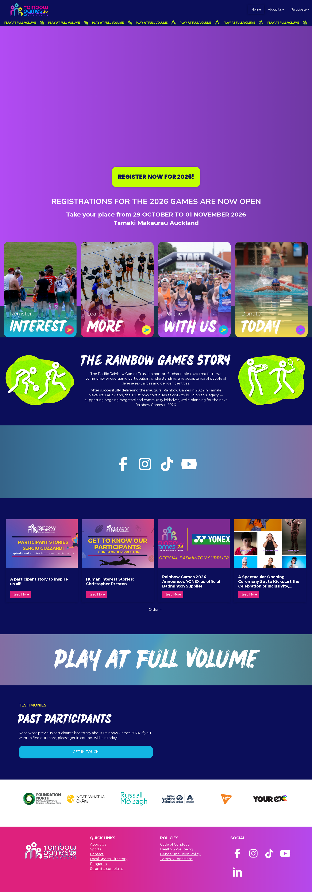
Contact (97, 854)
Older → (156, 610)
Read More (20, 594)
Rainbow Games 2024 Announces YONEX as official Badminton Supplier (191, 582)
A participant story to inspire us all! (39, 581)
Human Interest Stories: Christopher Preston (110, 581)
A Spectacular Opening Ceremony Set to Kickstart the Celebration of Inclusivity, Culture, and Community (268, 582)
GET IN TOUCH (86, 752)
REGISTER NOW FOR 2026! (156, 177)
